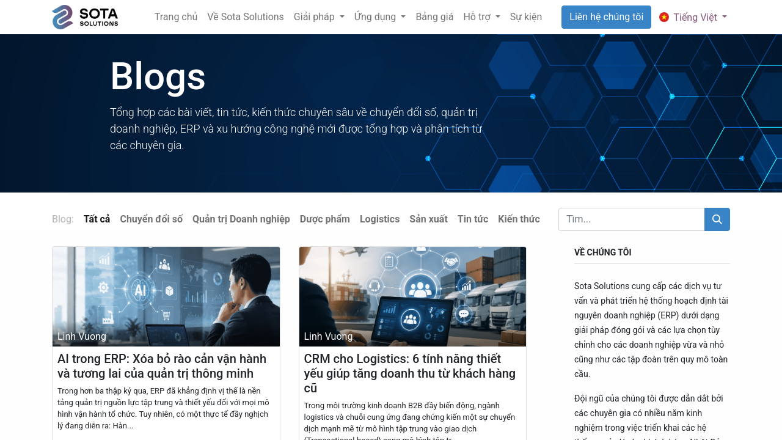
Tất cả (97, 219)
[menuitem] (176, 17)
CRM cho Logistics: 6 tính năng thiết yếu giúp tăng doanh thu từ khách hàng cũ (410, 373)
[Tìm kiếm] (717, 219)
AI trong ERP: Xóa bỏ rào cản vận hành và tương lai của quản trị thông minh (161, 366)
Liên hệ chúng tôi (606, 17)
